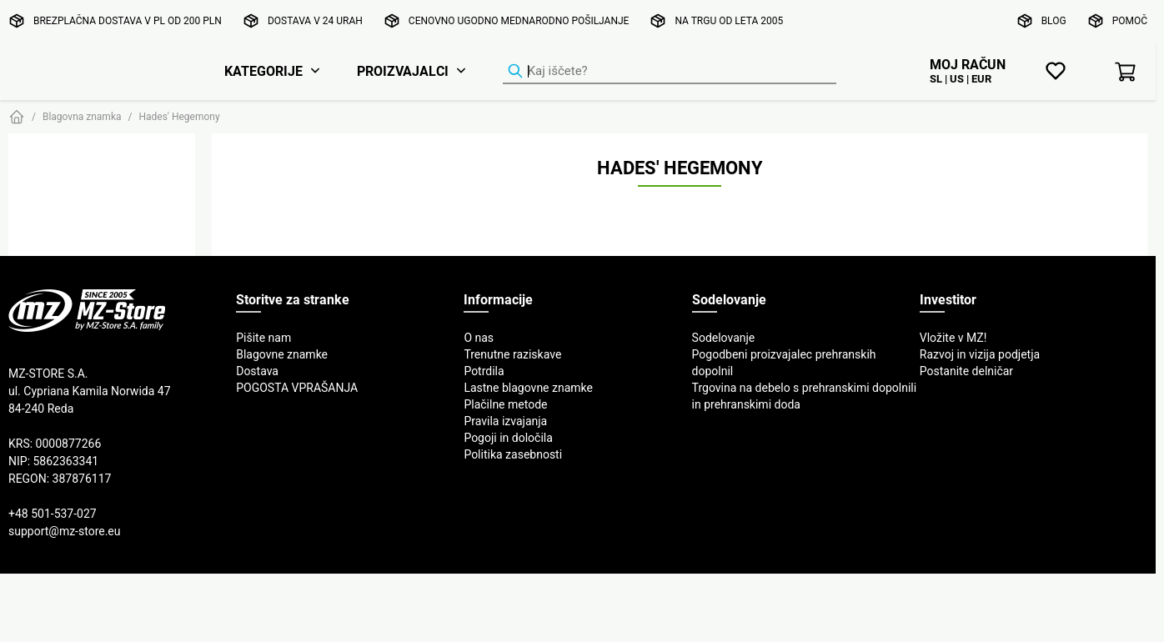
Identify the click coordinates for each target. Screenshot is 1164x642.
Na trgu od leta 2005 (729, 20)
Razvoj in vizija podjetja (980, 354)
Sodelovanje (723, 338)
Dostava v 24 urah (315, 20)
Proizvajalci (403, 71)
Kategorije (263, 71)
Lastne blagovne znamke (528, 388)
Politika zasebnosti (513, 454)
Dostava (257, 371)
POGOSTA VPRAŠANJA (297, 388)
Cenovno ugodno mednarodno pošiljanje (519, 20)
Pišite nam (263, 338)
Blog (1053, 20)
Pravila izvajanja (505, 421)
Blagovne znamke (282, 354)
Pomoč (1129, 20)
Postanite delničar (966, 371)
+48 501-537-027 (52, 513)
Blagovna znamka (82, 116)
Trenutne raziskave (512, 354)
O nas (479, 338)
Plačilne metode (505, 404)
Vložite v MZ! (953, 338)
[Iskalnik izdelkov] (669, 71)
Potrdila (484, 371)
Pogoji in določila (508, 438)
